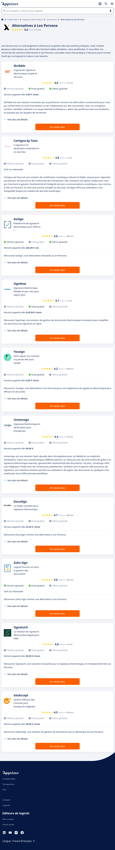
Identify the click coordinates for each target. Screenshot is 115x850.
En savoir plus (57, 126)
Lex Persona (51, 19)
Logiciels (6, 805)
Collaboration (13, 19)
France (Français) (24, 841)
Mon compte (8, 819)
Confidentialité (8, 778)
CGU (4, 789)
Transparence (8, 784)
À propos (6, 799)
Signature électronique (32, 19)
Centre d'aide (8, 824)
